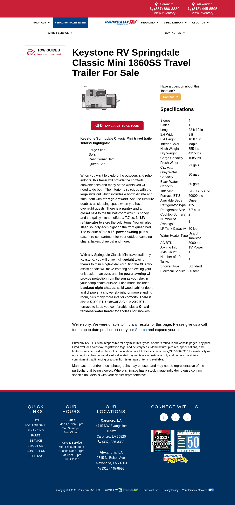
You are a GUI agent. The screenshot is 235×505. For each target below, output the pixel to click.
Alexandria (205, 4)
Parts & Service (60, 32)
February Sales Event (71, 22)
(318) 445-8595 (202, 9)
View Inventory (164, 13)
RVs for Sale (35, 425)
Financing (150, 22)
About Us (200, 22)
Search (141, 330)
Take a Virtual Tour (117, 126)
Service (35, 440)
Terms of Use (150, 490)
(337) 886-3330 (164, 9)
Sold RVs (36, 456)
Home (36, 420)
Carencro (166, 4)
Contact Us (175, 32)
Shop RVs (41, 22)
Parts (35, 435)
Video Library (175, 22)
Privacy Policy (170, 490)
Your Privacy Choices (198, 490)
